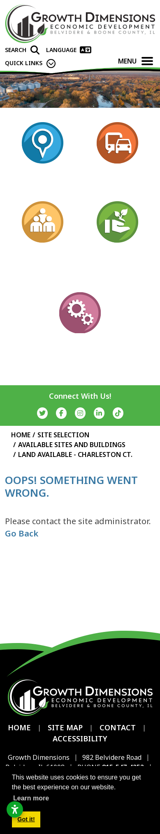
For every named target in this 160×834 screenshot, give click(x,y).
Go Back (21, 533)
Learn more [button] (31, 798)
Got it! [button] (26, 819)
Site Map (65, 727)
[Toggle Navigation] (147, 61)
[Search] (22, 50)
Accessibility (80, 738)
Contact (118, 727)
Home (19, 727)
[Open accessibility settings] (15, 809)
